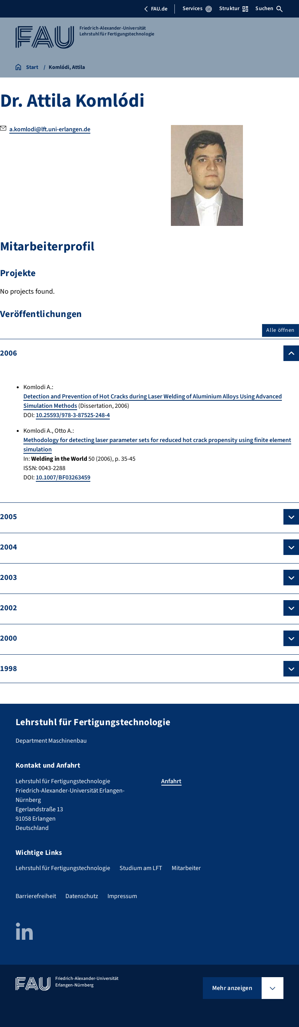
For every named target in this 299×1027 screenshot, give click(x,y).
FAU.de (156, 9)
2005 (8, 516)
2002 (8, 607)
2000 (8, 638)
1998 (8, 668)
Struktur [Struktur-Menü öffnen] (233, 8)
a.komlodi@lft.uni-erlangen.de (49, 129)
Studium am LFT (141, 868)
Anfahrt (171, 781)
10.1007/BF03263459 (63, 477)
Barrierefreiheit (36, 896)
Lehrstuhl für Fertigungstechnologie (63, 868)
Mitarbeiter (186, 868)
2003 (8, 577)
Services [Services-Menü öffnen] (197, 8)
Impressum (122, 896)
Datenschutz (81, 896)
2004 (8, 547)
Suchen (269, 8)
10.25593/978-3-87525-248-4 (73, 415)
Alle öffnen (280, 330)
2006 (8, 353)
